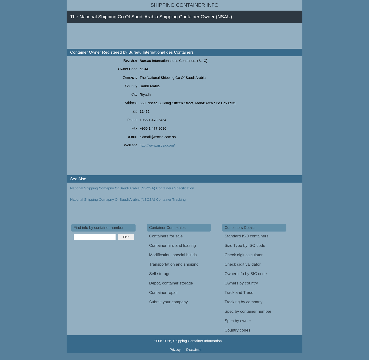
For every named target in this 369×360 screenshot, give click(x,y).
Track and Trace (239, 292)
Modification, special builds (173, 255)
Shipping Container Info (185, 5)
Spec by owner (238, 321)
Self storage (160, 274)
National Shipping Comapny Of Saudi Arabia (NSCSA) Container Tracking (128, 199)
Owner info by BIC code (246, 274)
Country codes (237, 330)
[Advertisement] (157, 35)
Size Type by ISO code (245, 245)
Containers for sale (166, 236)
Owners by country (241, 283)
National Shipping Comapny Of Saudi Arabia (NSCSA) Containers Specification (132, 188)
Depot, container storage (171, 283)
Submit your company (168, 302)
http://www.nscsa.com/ (157, 145)
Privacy (175, 350)
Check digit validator (243, 264)
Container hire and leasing (172, 245)
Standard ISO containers (246, 236)
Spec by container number (248, 311)
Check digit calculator (244, 255)
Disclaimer (193, 350)
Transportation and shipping (174, 264)
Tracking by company (243, 302)
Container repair (163, 292)
